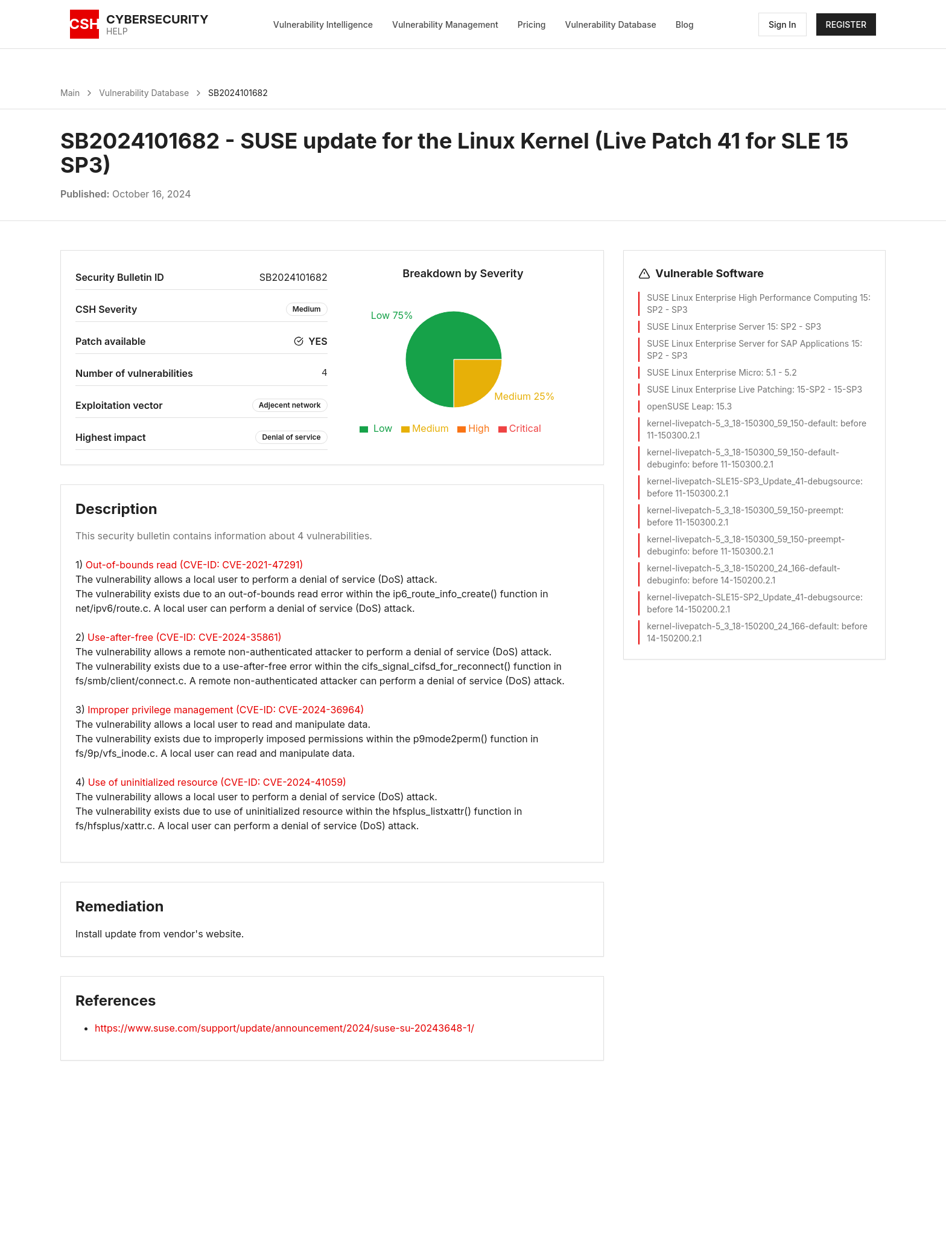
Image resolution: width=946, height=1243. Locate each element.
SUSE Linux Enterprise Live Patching (719, 389)
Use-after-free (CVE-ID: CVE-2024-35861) (184, 637)
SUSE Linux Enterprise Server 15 (711, 326)
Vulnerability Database (610, 24)
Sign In (782, 24)
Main (70, 93)
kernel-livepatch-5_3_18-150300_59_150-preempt (744, 510)
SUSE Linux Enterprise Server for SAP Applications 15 (753, 343)
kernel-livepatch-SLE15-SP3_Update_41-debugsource (753, 481)
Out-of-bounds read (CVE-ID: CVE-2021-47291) (194, 565)
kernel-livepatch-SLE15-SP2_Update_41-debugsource (753, 597)
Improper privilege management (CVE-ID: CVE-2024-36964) (225, 710)
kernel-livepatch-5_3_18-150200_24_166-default (741, 626)
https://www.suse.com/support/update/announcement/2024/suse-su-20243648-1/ (284, 1028)
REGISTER (846, 24)
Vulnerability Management (445, 24)
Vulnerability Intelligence (323, 24)
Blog (685, 24)
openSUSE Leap (679, 406)
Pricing (532, 24)
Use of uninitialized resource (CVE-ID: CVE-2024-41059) (217, 782)
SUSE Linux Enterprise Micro (704, 372)
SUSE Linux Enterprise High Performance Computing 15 (757, 297)
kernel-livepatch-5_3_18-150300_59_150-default (741, 423)
